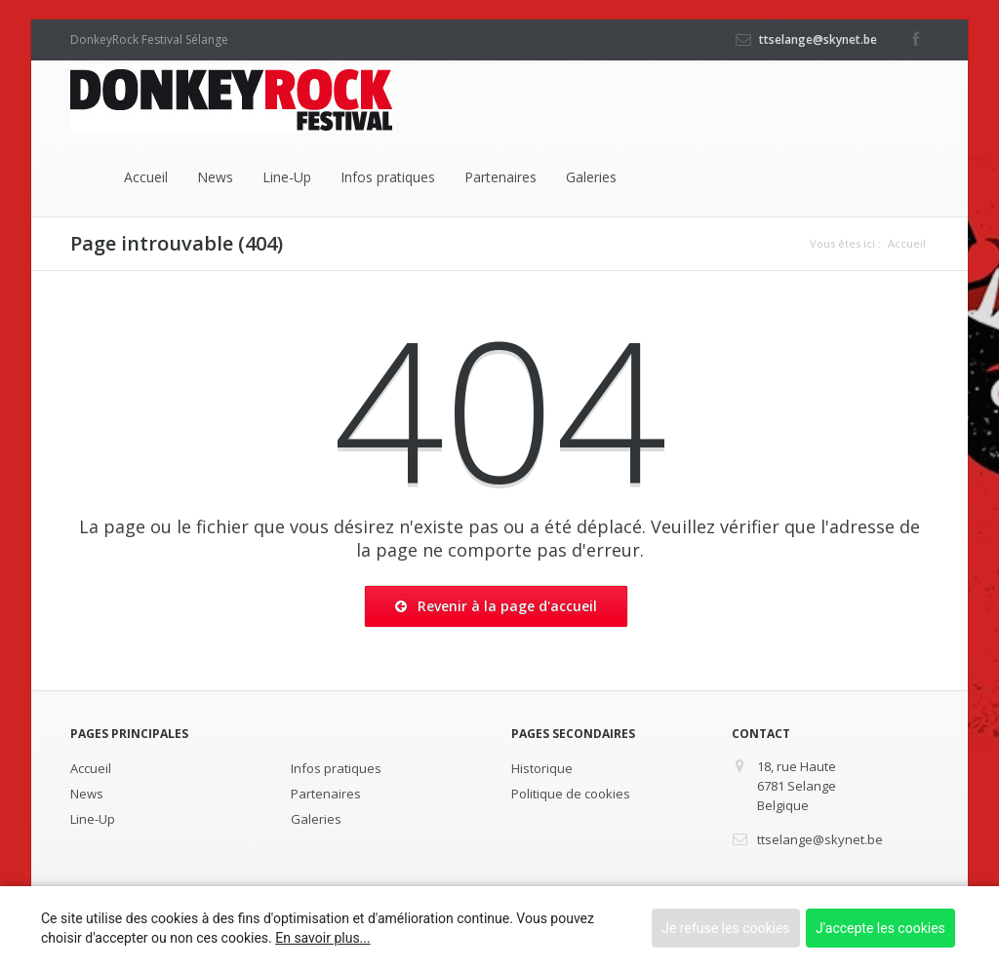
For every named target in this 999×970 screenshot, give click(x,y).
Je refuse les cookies (725, 928)
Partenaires (500, 177)
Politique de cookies (570, 793)
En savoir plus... (322, 938)
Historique (542, 768)
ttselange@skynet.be (818, 39)
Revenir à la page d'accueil (496, 606)
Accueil (146, 177)
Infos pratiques (387, 177)
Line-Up (286, 177)
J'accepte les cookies (880, 928)
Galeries (591, 177)
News (215, 177)
